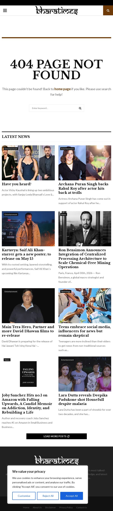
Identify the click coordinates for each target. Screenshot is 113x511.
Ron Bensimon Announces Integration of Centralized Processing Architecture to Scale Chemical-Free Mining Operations (84, 258)
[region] (47, 484)
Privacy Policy (66, 507)
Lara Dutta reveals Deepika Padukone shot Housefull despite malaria (83, 399)
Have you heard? (16, 184)
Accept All (72, 495)
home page (62, 89)
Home (26, 507)
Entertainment (11, 149)
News (63, 214)
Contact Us (81, 507)
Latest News (16, 137)
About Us (37, 507)
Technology (65, 291)
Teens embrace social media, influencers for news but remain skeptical (84, 331)
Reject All (47, 495)
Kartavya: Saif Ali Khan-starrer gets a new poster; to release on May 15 (26, 254)
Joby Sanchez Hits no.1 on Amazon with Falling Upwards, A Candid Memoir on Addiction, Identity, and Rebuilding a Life (27, 403)
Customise (24, 495)
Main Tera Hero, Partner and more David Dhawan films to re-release (28, 331)
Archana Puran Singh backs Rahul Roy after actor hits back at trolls (83, 188)
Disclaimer (50, 507)
